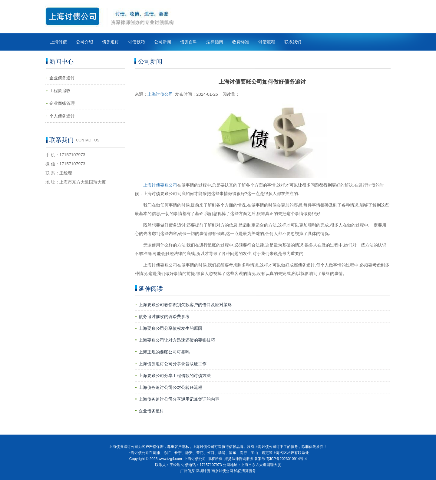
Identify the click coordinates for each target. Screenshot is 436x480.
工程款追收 (60, 90)
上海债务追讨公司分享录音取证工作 (172, 363)
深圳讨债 (203, 471)
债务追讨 (110, 41)
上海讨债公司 (160, 94)
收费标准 (240, 41)
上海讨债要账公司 (160, 185)
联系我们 (292, 41)
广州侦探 (187, 471)
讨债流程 (266, 41)
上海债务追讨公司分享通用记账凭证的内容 (179, 399)
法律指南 (214, 41)
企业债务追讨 (151, 411)
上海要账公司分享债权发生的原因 (170, 328)
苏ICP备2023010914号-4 (286, 459)
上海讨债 (58, 41)
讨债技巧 (136, 41)
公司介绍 (84, 41)
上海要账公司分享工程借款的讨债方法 (175, 375)
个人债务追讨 (62, 116)
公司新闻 (162, 41)
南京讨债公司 (222, 471)
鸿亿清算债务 (245, 471)
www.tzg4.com (170, 459)
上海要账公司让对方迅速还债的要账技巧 (177, 340)
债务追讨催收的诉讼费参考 (164, 316)
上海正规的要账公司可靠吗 (164, 351)
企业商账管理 (62, 103)
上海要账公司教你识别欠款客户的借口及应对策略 (185, 304)
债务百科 (188, 41)
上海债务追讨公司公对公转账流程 (170, 387)
